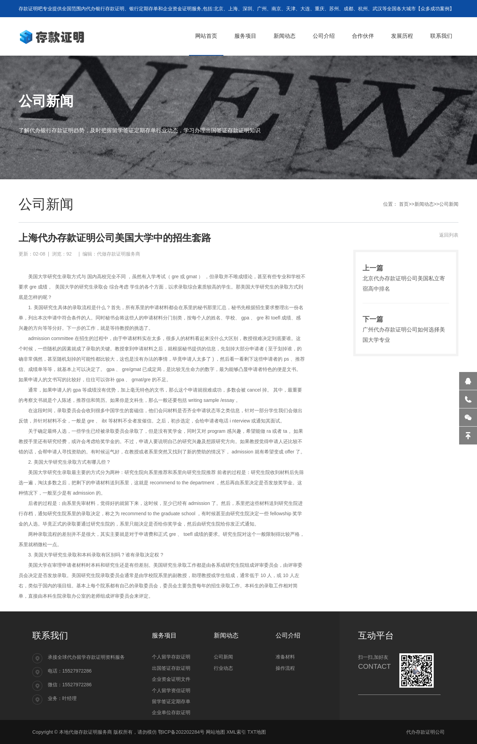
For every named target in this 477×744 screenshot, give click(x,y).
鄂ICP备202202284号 (181, 732)
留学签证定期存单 (171, 701)
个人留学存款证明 (171, 657)
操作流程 (285, 668)
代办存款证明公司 (425, 732)
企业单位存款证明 (171, 712)
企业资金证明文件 (171, 679)
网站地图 (215, 732)
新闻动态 (424, 204)
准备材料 (285, 657)
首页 (404, 204)
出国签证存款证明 (171, 668)
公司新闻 (448, 204)
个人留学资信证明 (171, 690)
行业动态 (223, 668)
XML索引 (236, 732)
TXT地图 (256, 732)
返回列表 (448, 235)
